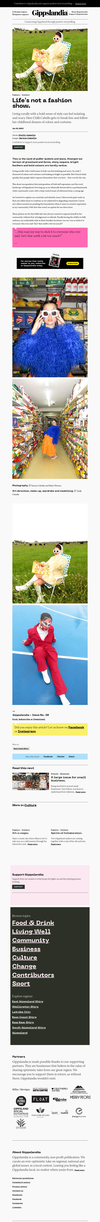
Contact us (17, 1191)
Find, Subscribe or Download (28, 719)
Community (30, 941)
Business (26, 949)
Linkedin (16, 1207)
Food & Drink (33, 923)
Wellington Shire (25, 1007)
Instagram (27, 731)
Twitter (61, 756)
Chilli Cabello (27, 135)
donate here (80, 3)
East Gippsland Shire (27, 1001)
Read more (81, 792)
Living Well (31, 932)
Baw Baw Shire (23, 1022)
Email (72, 756)
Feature (16, 95)
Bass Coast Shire (21, 749)
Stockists (17, 1195)
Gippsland (19, 1033)
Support (18, 147)
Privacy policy (19, 1187)
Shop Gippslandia (80, 12)
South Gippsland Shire (29, 1028)
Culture (25, 95)
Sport (21, 984)
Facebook (76, 727)
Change (24, 967)
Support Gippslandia (78, 14)
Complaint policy (21, 1182)
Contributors (33, 975)
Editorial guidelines (23, 1178)
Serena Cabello (28, 138)
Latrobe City (21, 1012)
